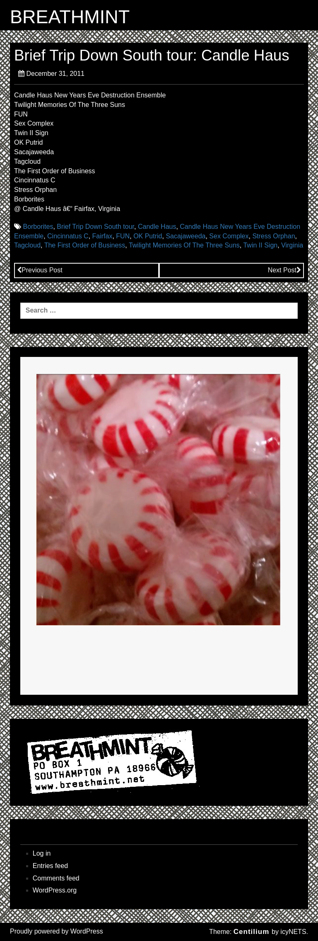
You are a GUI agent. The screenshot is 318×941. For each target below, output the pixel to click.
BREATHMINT (70, 17)
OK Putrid (147, 236)
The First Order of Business (84, 245)
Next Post (284, 270)
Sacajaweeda (185, 236)
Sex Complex (228, 236)
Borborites (38, 226)
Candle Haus (157, 226)
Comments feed (56, 878)
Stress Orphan (273, 236)
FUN (123, 236)
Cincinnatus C (68, 236)
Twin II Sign (260, 245)
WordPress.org (55, 890)
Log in (42, 853)
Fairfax (102, 236)
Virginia (292, 245)
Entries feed (50, 865)
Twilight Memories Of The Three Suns (184, 245)
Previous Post (40, 270)
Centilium (251, 932)
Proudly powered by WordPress (56, 931)
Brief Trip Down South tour (95, 226)
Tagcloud (27, 245)
